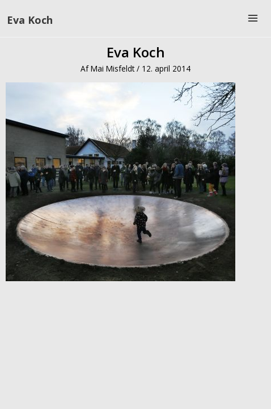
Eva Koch (30, 20)
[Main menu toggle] (253, 18)
